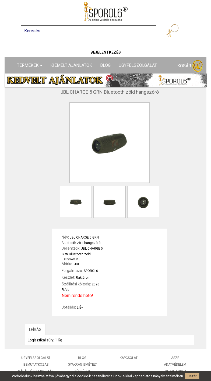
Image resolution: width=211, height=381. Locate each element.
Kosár (190, 66)
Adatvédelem (175, 364)
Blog (105, 65)
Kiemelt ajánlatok (71, 65)
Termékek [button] (29, 65)
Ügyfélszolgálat (138, 65)
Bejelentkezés (105, 52)
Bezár (192, 376)
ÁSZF (175, 358)
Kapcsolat (129, 358)
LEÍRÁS (35, 329)
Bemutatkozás (35, 364)
